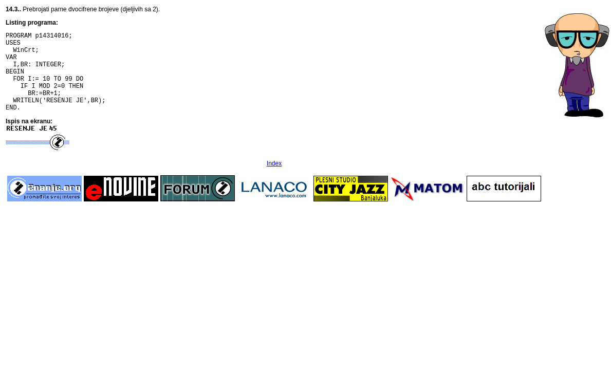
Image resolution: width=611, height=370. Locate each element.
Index (274, 180)
